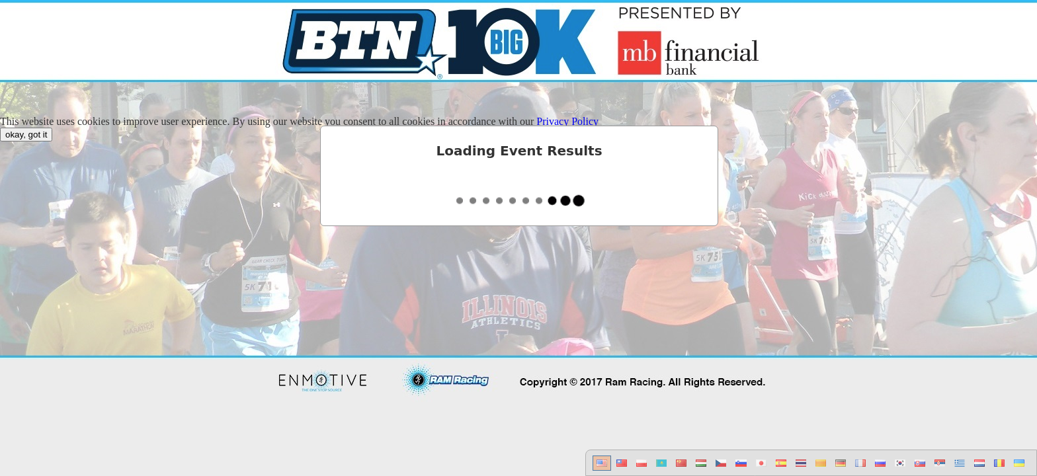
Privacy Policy (567, 121)
